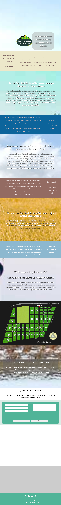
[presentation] (28, 415)
